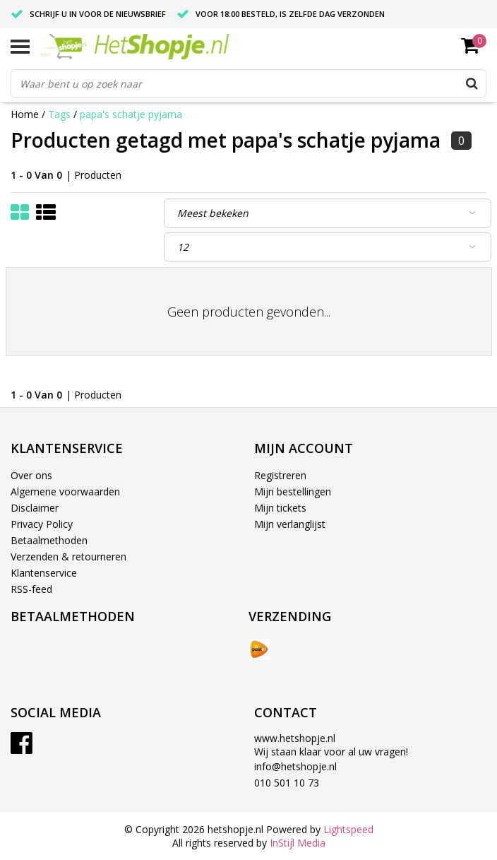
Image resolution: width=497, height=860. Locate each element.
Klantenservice (44, 572)
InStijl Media (297, 842)
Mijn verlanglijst (289, 524)
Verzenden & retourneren (68, 556)
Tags (59, 114)
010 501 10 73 (286, 782)
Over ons (31, 475)
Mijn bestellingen (292, 491)
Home (25, 114)
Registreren (280, 475)
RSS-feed (31, 589)
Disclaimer (35, 507)
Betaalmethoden (49, 540)
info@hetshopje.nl (295, 766)
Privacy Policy (42, 524)
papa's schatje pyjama (131, 114)
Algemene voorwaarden (65, 491)
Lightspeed (348, 829)
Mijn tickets (280, 507)
